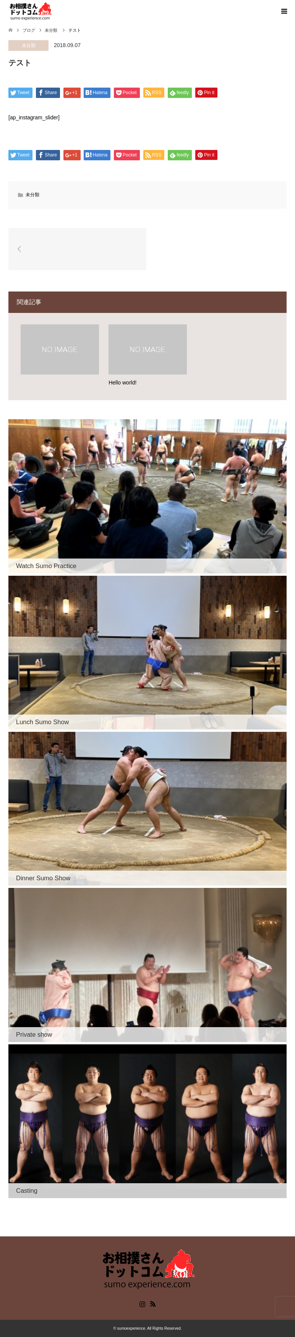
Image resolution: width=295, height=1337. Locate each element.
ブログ (29, 30)
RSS (153, 1303)
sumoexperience (131, 1328)
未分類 (29, 45)
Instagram (142, 1303)
